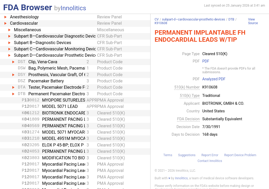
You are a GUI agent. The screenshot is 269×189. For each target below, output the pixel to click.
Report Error (209, 155)
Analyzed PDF (213, 79)
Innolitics (73, 8)
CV (156, 19)
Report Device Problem (240, 155)
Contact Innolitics (210, 161)
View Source (253, 21)
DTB (231, 19)
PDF (205, 61)
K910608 (160, 23)
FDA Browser (27, 7)
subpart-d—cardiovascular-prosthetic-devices (193, 19)
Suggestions (186, 155)
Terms (167, 155)
